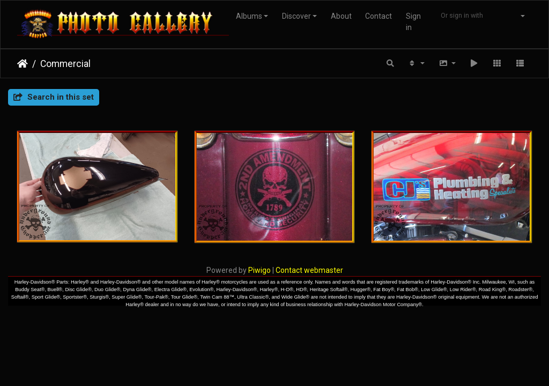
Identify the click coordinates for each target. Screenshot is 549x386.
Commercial (65, 63)
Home (22, 64)
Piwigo (259, 270)
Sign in (413, 22)
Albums (249, 16)
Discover (296, 16)
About (341, 16)
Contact (378, 16)
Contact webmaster (309, 270)
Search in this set (53, 97)
